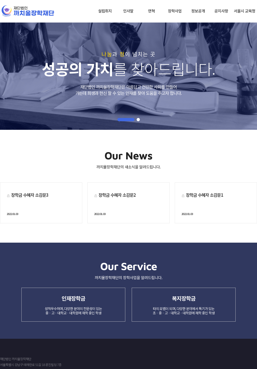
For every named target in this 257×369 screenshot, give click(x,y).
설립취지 (105, 11)
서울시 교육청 (244, 11)
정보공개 (198, 11)
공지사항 (221, 11)
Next (4, 73)
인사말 (128, 11)
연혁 (151, 11)
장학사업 (175, 11)
